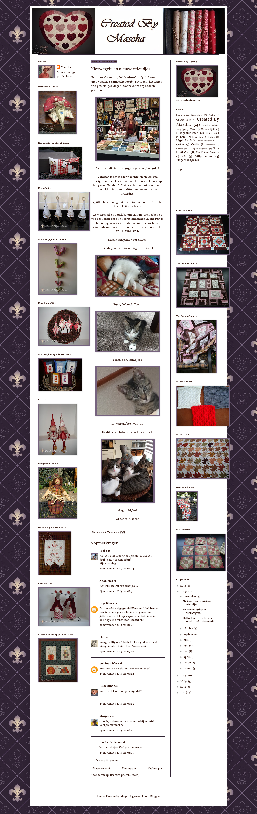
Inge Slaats (106, 603)
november (190, 596)
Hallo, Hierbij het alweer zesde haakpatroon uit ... (200, 619)
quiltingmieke (108, 663)
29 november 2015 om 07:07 (116, 651)
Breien (212, 115)
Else (102, 637)
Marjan (104, 716)
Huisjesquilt (212, 133)
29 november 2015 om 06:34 (116, 569)
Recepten (210, 144)
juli (186, 640)
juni (186, 646)
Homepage (129, 768)
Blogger (155, 796)
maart (188, 663)
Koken (211, 137)
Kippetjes (197, 137)
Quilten (180, 144)
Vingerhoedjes (185, 160)
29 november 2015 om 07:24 (116, 674)
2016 (183, 586)
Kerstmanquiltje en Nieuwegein (195, 611)
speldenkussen (200, 148)
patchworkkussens (207, 140)
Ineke (103, 551)
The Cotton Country (207, 152)
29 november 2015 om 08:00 (116, 730)
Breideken (196, 115)
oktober (189, 628)
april (187, 657)
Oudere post (156, 768)
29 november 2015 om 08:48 (116, 753)
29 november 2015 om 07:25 (116, 704)
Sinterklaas (181, 148)
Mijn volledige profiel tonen (66, 74)
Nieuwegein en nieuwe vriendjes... (197, 602)
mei (186, 651)
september (191, 634)
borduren (180, 115)
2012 (183, 687)
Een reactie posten (107, 761)
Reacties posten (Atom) (124, 775)
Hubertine (106, 686)
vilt (184, 156)
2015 (183, 591)
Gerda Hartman (110, 742)
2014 (183, 675)
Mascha (66, 67)
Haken (193, 129)
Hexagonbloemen (187, 133)
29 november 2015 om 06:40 (116, 625)
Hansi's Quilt (208, 129)
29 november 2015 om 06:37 (116, 591)
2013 (183, 681)
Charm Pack (183, 120)
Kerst (183, 137)
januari (188, 668)
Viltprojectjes (203, 156)
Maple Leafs (184, 141)
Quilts (195, 144)
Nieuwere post (101, 768)
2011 (183, 693)
